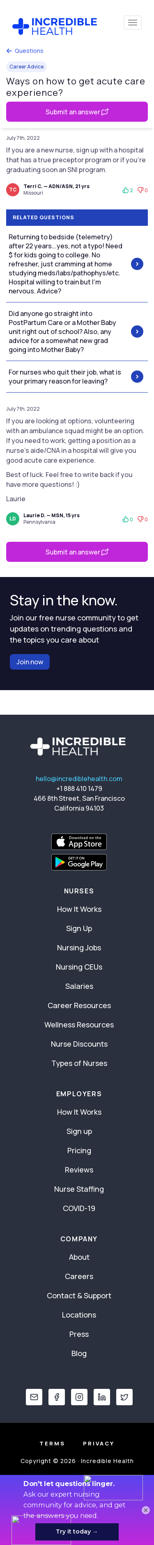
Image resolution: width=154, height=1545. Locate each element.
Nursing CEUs (79, 967)
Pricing (79, 1150)
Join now (29, 661)
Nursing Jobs (79, 947)
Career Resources (79, 1005)
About (79, 1257)
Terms (52, 1443)
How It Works (79, 909)
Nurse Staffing (79, 1189)
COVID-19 (79, 1208)
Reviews (79, 1170)
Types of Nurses (79, 1063)
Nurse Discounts (79, 1044)
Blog (79, 1353)
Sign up (79, 1131)
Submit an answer (77, 111)
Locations (79, 1315)
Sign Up (79, 928)
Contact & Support (79, 1295)
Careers (79, 1276)
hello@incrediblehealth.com (79, 778)
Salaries (79, 986)
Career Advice (26, 66)
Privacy (99, 1443)
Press (79, 1334)
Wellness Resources (79, 1024)
